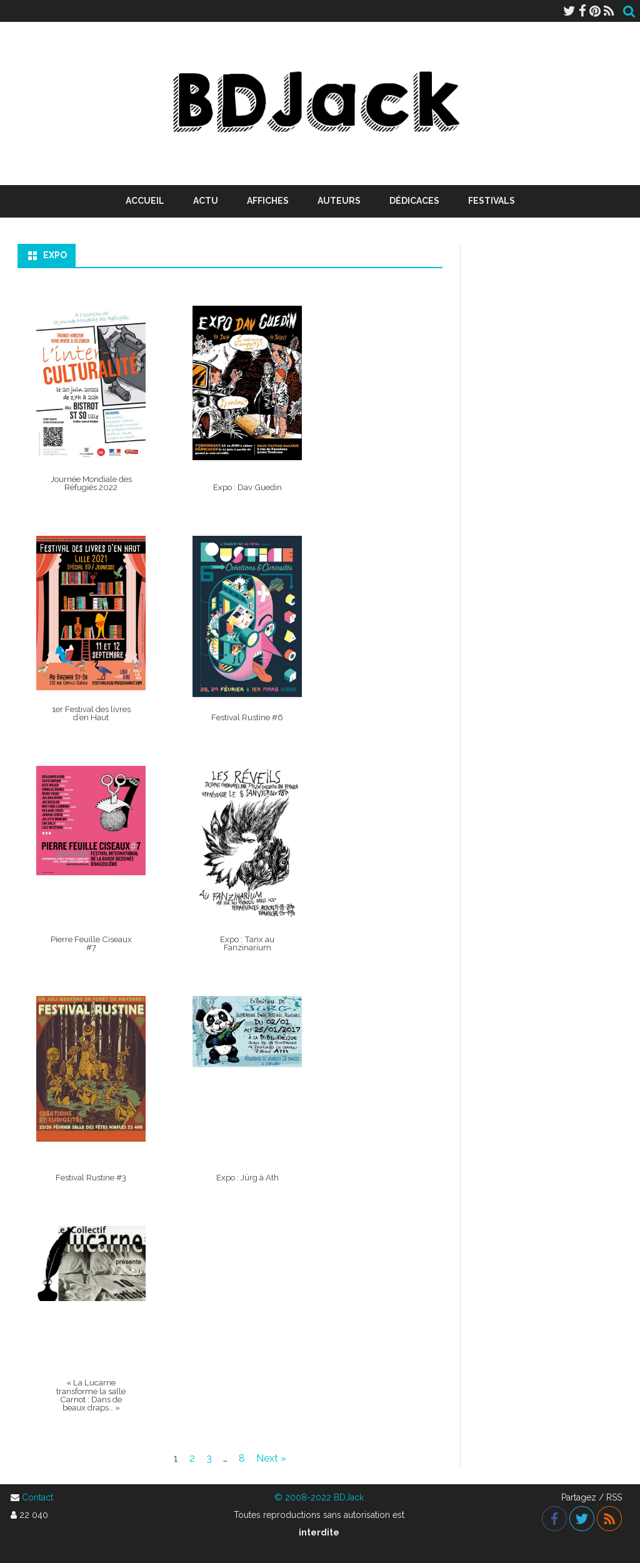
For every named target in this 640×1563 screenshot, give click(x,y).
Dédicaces (414, 201)
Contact (37, 1497)
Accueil (145, 201)
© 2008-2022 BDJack (319, 1497)
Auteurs (339, 201)
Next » (271, 1458)
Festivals (491, 201)
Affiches (268, 201)
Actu (205, 201)
